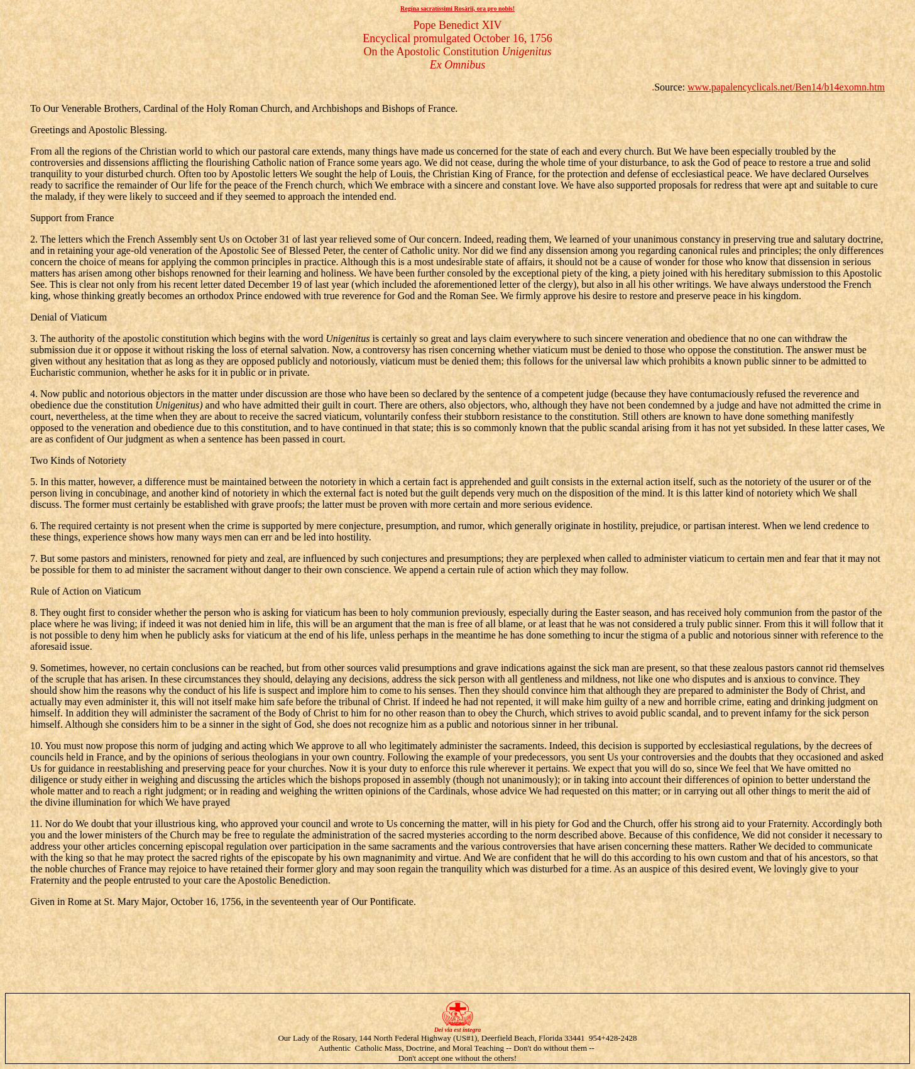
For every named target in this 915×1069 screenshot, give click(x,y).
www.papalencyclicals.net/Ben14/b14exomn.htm (786, 87)
